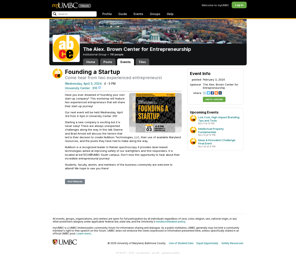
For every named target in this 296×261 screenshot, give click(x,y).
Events (138, 14)
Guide (122, 14)
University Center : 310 (81, 88)
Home (90, 62)
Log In (239, 5)
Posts (107, 62)
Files (142, 62)
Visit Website (74, 181)
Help (170, 14)
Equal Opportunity (207, 243)
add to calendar (214, 99)
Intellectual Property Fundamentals (211, 130)
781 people (117, 54)
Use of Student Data (181, 243)
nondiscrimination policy (170, 221)
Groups (155, 14)
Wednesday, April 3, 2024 (83, 83)
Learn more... (85, 233)
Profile (107, 14)
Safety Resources (232, 243)
